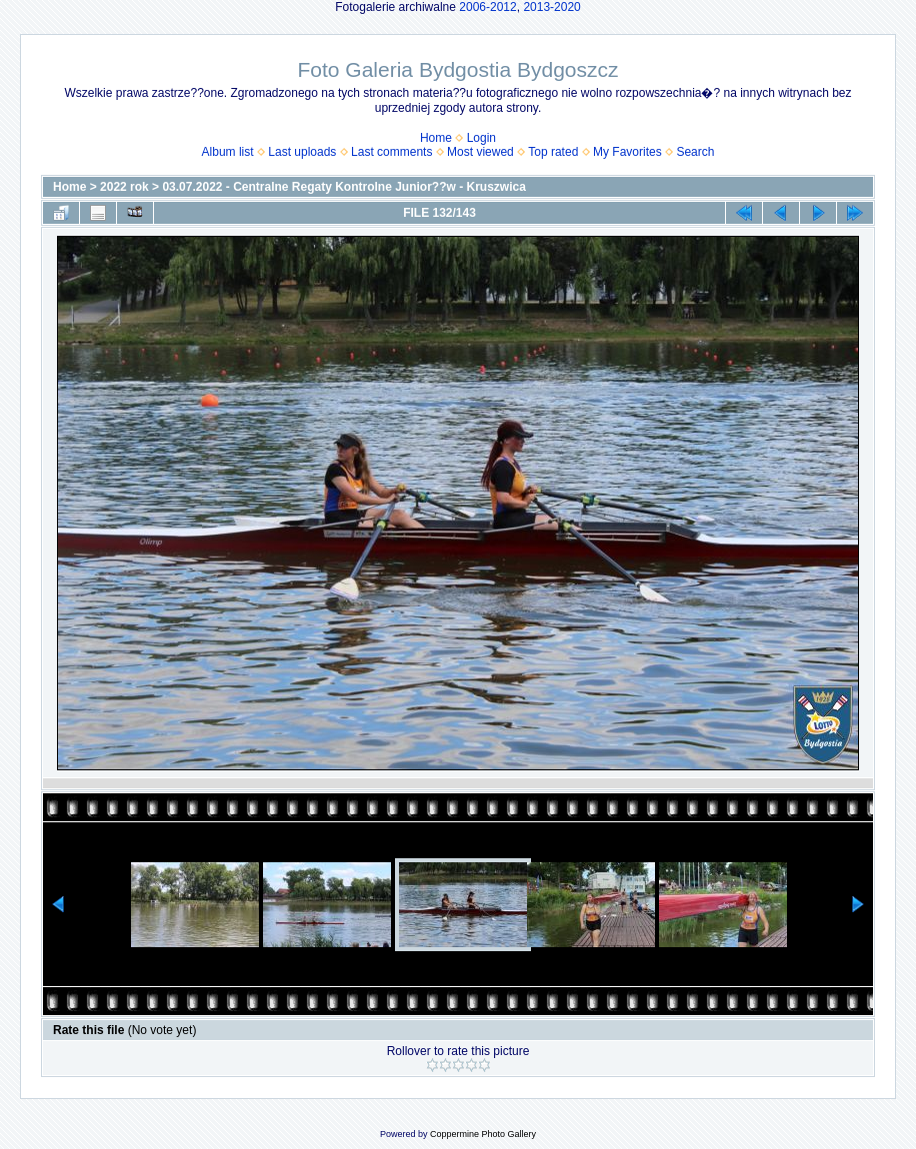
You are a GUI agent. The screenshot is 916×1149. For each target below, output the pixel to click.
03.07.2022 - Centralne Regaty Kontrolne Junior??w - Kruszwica (343, 187)
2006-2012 (487, 7)
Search (695, 152)
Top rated (553, 152)
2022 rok (124, 187)
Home (436, 138)
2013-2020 (551, 7)
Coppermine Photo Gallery (483, 1134)
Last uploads (302, 152)
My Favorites (627, 152)
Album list (228, 152)
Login (481, 138)
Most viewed (480, 152)
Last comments (391, 152)
